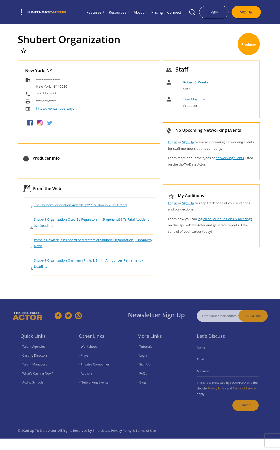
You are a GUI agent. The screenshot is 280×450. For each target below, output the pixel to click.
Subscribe (259, 316)
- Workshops (90, 350)
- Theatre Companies (95, 365)
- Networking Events (95, 381)
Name (204, 350)
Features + (95, 12)
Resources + (119, 12)
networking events (230, 158)
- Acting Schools (34, 381)
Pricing (157, 12)
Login (214, 12)
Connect (174, 12)
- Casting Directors (35, 358)
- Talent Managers (35, 365)
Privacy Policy (218, 386)
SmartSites (101, 437)
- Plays (86, 358)
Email (204, 361)
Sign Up (246, 12)
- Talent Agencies (34, 350)
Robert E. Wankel (196, 82)
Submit (243, 400)
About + (140, 12)
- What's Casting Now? (38, 373)
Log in (172, 142)
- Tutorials (147, 350)
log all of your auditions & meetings (225, 219)
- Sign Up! (147, 365)
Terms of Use (146, 437)
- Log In (145, 358)
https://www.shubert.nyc (55, 108)
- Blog (144, 381)
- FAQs (145, 373)
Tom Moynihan (194, 99)
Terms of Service (242, 386)
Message (206, 371)
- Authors (88, 373)
